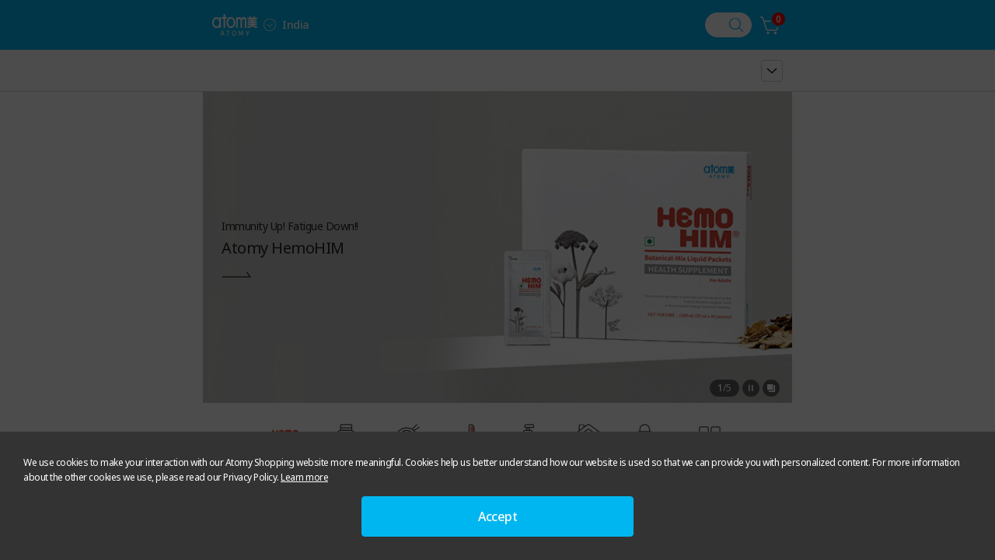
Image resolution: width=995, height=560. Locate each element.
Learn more (304, 477)
